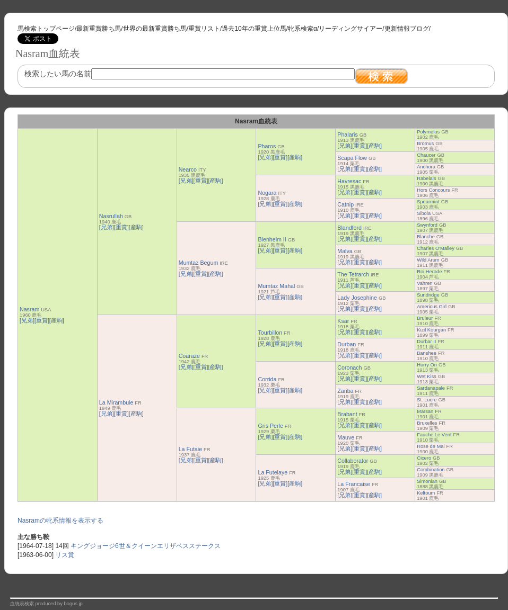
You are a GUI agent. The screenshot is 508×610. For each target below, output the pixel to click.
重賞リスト (204, 28)
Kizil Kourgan (431, 330)
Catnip (345, 204)
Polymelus (428, 131)
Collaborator (352, 460)
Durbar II (426, 341)
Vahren (424, 283)
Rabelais (426, 178)
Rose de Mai (430, 446)
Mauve (345, 437)
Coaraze (189, 356)
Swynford (427, 225)
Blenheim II (272, 239)
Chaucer (426, 155)
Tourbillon (270, 332)
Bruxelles (427, 423)
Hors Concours (433, 190)
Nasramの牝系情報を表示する (60, 520)
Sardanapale (431, 388)
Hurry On (427, 364)
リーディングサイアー (350, 28)
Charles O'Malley (435, 248)
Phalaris (347, 134)
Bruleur (425, 318)
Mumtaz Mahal (276, 286)
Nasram (29, 309)
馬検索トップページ (46, 28)
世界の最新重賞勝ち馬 (155, 28)
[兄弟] (27, 320)
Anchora (426, 166)
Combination (430, 469)
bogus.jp (73, 603)
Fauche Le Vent (434, 434)
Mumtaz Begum (198, 262)
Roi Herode (429, 271)
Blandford (349, 228)
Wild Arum (428, 260)
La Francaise (353, 484)
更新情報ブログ (406, 28)
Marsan (425, 411)
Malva (344, 251)
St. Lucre (426, 399)
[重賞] (41, 320)
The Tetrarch (353, 274)
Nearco (188, 169)
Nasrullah (111, 216)
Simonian (427, 481)
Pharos (267, 146)
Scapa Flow (352, 158)
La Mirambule (116, 402)
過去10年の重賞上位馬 (254, 28)
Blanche (426, 236)
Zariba (345, 391)
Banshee (426, 353)
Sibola (424, 213)
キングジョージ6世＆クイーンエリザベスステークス (146, 546)
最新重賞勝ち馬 (98, 28)
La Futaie (190, 449)
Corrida (267, 379)
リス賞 (64, 555)
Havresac (349, 181)
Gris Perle (270, 426)
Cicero (424, 458)
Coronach (349, 367)
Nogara (267, 193)
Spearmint (428, 201)
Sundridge (428, 295)
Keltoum (426, 493)
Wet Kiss (426, 376)
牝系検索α (302, 28)
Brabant (347, 414)
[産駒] (56, 320)
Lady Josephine (357, 297)
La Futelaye (272, 472)
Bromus (425, 143)
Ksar (343, 321)
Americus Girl (431, 306)
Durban (346, 344)
